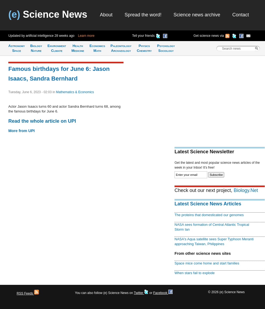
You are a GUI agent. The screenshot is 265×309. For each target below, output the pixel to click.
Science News (47, 14)
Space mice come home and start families (207, 263)
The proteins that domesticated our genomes (209, 215)
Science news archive (196, 14)
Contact (240, 14)
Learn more (86, 36)
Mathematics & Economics (75, 92)
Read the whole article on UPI (42, 121)
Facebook (162, 293)
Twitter (141, 293)
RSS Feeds (28, 293)
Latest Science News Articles (208, 203)
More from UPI (21, 131)
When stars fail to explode (195, 273)
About (106, 14)
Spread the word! (143, 14)
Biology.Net (246, 190)
